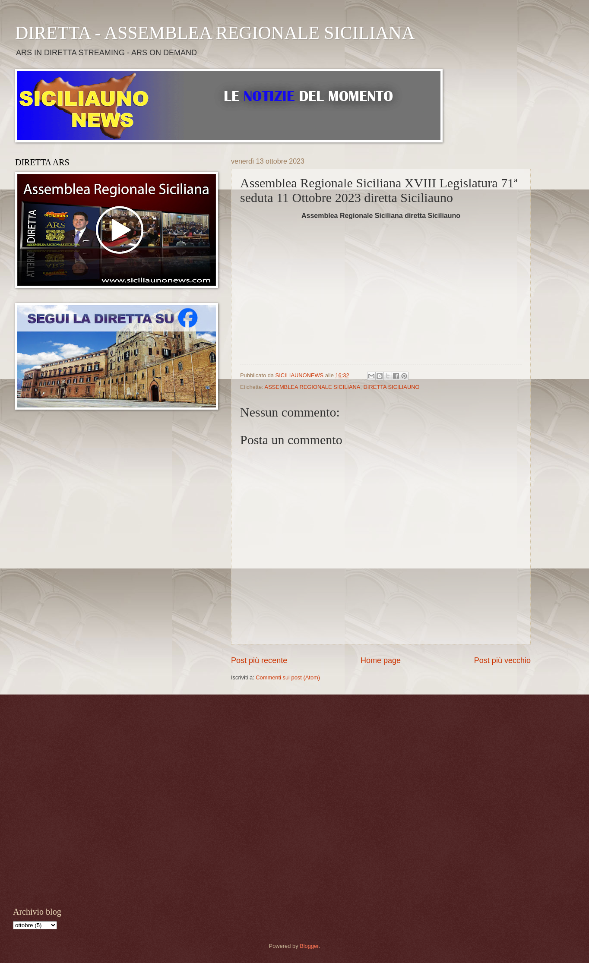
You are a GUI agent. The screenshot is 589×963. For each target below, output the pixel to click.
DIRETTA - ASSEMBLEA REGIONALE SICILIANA (215, 33)
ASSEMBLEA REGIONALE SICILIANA (313, 387)
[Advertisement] (92, 799)
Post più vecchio (502, 660)
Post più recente (259, 660)
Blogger (309, 946)
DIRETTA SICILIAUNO (392, 387)
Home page (381, 660)
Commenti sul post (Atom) (288, 677)
